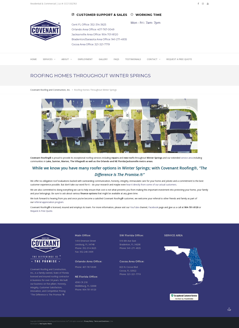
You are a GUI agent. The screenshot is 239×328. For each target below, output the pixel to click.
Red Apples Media (46, 324)
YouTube (134, 207)
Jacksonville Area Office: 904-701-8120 (95, 34)
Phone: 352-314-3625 (85, 248)
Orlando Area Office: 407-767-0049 (93, 29)
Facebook (153, 207)
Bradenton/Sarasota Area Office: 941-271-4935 (99, 39)
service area (187, 157)
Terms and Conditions (101, 321)
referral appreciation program (48, 202)
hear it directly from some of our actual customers (151, 184)
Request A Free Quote (41, 210)
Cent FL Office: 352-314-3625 (89, 24)
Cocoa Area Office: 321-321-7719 (91, 44)
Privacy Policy (88, 321)
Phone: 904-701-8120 (85, 289)
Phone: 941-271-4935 (130, 248)
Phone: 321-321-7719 (130, 274)
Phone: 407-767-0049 (85, 267)
